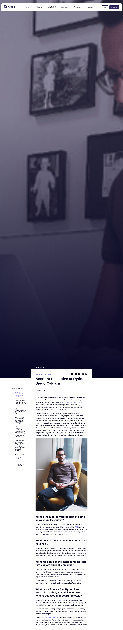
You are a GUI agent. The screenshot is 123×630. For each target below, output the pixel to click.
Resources (77, 7)
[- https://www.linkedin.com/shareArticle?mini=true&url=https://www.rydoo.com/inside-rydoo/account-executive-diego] (72, 374)
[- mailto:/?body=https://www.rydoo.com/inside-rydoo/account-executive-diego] (86, 374)
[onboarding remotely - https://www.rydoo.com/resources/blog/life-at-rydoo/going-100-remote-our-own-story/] (52, 617)
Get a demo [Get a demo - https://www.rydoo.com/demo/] (114, 7)
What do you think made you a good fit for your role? (20, 411)
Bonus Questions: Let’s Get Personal (20, 464)
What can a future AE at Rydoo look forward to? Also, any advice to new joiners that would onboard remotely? (20, 431)
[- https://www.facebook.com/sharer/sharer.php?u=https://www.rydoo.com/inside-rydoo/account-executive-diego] (76, 374)
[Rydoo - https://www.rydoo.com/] (59, 600)
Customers (89, 7)
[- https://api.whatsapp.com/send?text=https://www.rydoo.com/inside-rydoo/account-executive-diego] (83, 374)
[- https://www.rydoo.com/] (9, 8)
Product (27, 7)
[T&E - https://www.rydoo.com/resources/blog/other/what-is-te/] (76, 527)
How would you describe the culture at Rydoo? (20, 456)
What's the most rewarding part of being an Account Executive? (20, 403)
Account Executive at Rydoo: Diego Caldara (19, 394)
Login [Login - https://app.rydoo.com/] (105, 7)
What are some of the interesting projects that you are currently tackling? (20, 420)
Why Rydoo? (52, 7)
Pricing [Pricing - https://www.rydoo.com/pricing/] (39, 7)
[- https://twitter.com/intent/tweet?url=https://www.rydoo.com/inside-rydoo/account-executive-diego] (79, 374)
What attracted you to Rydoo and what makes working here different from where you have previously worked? (20, 445)
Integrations (64, 7)
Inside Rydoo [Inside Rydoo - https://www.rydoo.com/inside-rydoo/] (40, 367)
